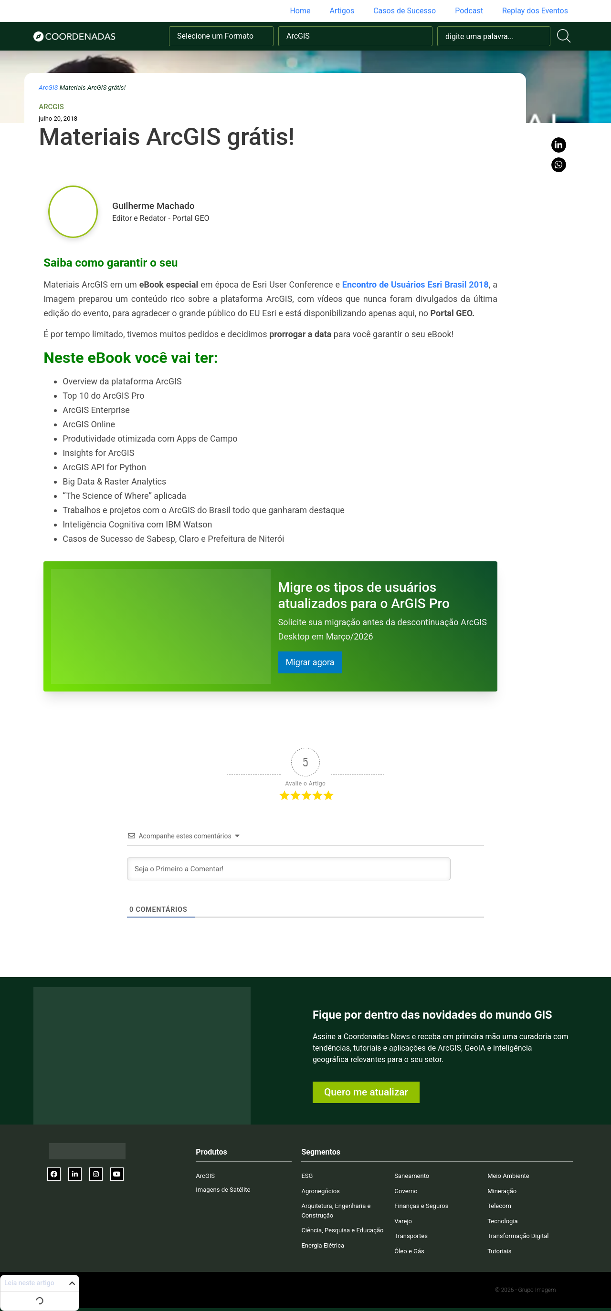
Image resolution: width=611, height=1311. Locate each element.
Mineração (501, 1191)
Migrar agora (310, 662)
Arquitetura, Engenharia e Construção (335, 1210)
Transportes (411, 1235)
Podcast (469, 10)
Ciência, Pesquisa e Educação (342, 1230)
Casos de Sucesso (404, 10)
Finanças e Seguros (421, 1205)
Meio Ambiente (508, 1175)
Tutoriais (499, 1251)
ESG (307, 1175)
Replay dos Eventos (535, 10)
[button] (559, 145)
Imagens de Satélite (223, 1189)
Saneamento (411, 1175)
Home (300, 10)
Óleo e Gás (409, 1251)
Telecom (499, 1205)
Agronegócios (320, 1191)
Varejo (403, 1221)
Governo (405, 1191)
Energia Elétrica (322, 1245)
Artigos (341, 10)
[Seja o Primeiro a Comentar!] (289, 868)
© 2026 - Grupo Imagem (525, 1290)
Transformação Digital (517, 1235)
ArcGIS (48, 87)
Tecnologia (502, 1221)
